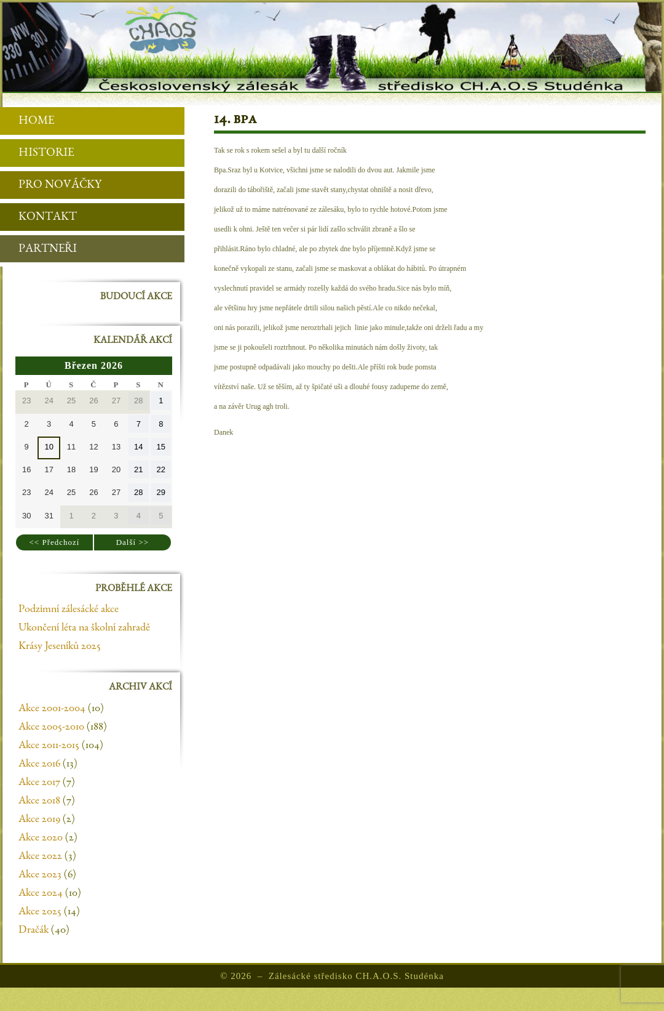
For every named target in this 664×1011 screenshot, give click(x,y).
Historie (37, 153)
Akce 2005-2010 (51, 727)
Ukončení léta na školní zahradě (84, 628)
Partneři (38, 249)
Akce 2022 (40, 856)
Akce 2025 (39, 911)
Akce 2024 (40, 893)
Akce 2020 (40, 838)
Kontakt (38, 217)
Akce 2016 (39, 764)
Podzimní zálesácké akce (68, 609)
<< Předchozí (55, 542)
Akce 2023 (39, 874)
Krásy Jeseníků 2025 (59, 646)
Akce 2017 (39, 782)
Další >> (132, 542)
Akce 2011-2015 (48, 745)
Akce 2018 (39, 801)
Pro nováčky (50, 185)
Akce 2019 (39, 819)
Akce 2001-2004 (51, 708)
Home (27, 121)
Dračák (33, 930)
